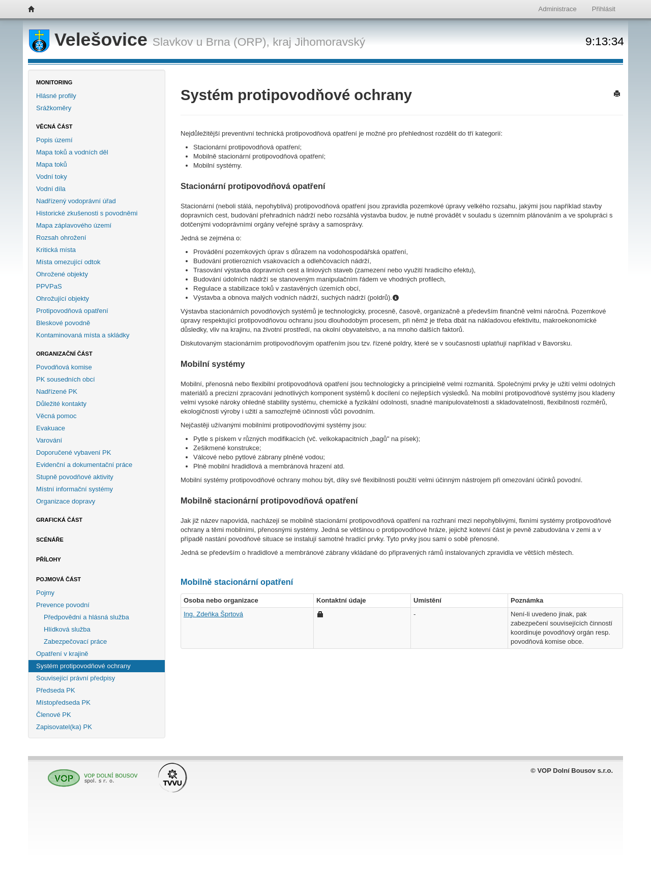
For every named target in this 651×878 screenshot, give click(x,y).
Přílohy (48, 559)
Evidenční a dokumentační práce (84, 464)
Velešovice (91, 39)
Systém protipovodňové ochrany (83, 666)
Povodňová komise (64, 367)
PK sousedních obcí (65, 379)
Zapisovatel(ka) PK (64, 727)
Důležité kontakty (61, 403)
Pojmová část (58, 579)
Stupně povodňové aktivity (74, 477)
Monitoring (54, 82)
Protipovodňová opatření (72, 311)
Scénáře (50, 540)
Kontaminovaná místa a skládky (83, 335)
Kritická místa (56, 250)
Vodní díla (51, 189)
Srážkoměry (53, 108)
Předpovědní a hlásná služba (86, 617)
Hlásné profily (56, 96)
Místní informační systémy (74, 489)
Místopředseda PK (63, 702)
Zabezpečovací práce (75, 641)
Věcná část (54, 126)
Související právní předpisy (75, 678)
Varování (49, 440)
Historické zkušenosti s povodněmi (86, 213)
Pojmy (45, 593)
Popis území (54, 140)
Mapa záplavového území (73, 225)
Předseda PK (55, 690)
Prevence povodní (63, 605)
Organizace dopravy (65, 501)
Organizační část (64, 354)
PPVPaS (49, 286)
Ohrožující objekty (62, 298)
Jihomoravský (329, 41)
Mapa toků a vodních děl (72, 152)
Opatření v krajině (62, 653)
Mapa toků (51, 164)
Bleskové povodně (63, 323)
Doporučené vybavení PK (73, 452)
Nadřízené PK (56, 391)
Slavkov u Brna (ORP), (211, 41)
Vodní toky (51, 176)
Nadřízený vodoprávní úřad (76, 201)
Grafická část (59, 520)
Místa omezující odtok (68, 262)
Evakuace (50, 428)
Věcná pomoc (56, 416)
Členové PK (53, 714)
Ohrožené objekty (62, 274)
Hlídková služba (67, 629)
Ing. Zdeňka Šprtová (213, 614)
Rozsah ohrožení (61, 237)
